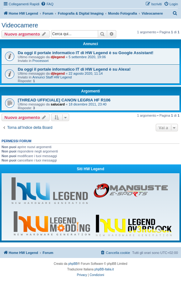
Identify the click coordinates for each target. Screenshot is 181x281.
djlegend (58, 57)
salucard (58, 104)
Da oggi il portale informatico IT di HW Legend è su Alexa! (74, 69)
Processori (40, 61)
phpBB (73, 263)
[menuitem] (47, 4)
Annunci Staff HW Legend (52, 77)
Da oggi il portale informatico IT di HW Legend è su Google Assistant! (85, 52)
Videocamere (20, 25)
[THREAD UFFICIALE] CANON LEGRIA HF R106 (64, 100)
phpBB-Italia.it (104, 269)
